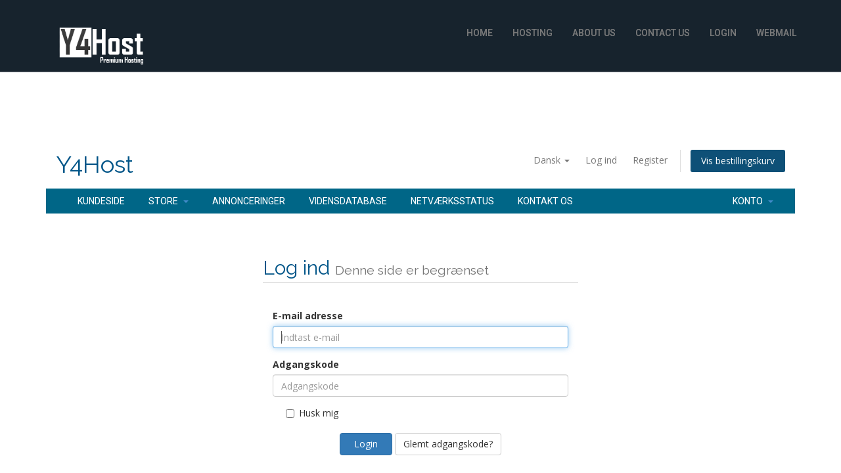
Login (723, 33)
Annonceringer (248, 201)
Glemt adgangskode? (448, 444)
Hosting (532, 33)
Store (168, 201)
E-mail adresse (308, 315)
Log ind (601, 160)
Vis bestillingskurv (738, 160)
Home (479, 33)
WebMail (776, 33)
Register (650, 160)
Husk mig (312, 413)
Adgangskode (306, 364)
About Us (594, 33)
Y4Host (94, 164)
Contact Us (662, 33)
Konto (753, 201)
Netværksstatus (452, 201)
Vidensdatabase (348, 201)
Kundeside (101, 201)
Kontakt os (545, 201)
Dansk (552, 160)
